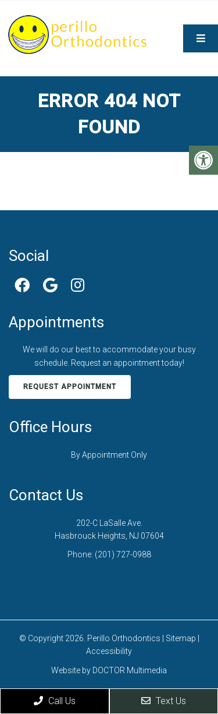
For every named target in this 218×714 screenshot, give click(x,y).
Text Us (163, 700)
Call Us (55, 700)
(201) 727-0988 (123, 554)
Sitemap (181, 638)
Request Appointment (69, 387)
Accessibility (109, 651)
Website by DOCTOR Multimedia (109, 670)
